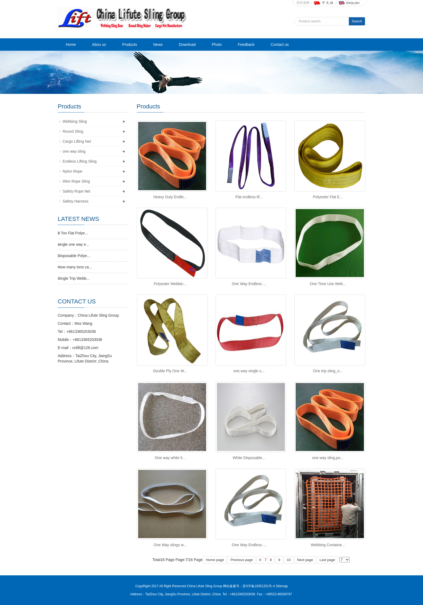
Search (357, 21)
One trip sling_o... (328, 371)
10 (289, 560)
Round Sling (73, 131)
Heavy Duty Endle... (170, 197)
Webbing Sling (75, 121)
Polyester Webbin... (170, 284)
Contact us (280, 44)
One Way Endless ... (249, 284)
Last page (327, 560)
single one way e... (73, 244)
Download (187, 44)
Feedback (246, 44)
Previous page (241, 560)
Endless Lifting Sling (80, 161)
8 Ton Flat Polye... (73, 233)
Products (129, 44)
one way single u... (249, 371)
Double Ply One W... (170, 371)
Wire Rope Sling (76, 181)
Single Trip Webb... (74, 278)
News (158, 44)
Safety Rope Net (76, 191)
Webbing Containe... (328, 545)
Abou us (99, 44)
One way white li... (170, 458)
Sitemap (282, 586)
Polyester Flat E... (328, 197)
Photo (217, 44)
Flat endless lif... (248, 197)
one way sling (74, 151)
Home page (215, 560)
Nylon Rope (72, 171)
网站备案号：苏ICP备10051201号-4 (249, 586)
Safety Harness (75, 201)
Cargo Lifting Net (77, 141)
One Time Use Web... (328, 284)
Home (71, 44)
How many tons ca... (75, 267)
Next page (305, 560)
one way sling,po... (327, 458)
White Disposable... (249, 458)
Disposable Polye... (74, 256)
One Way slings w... (169, 545)
